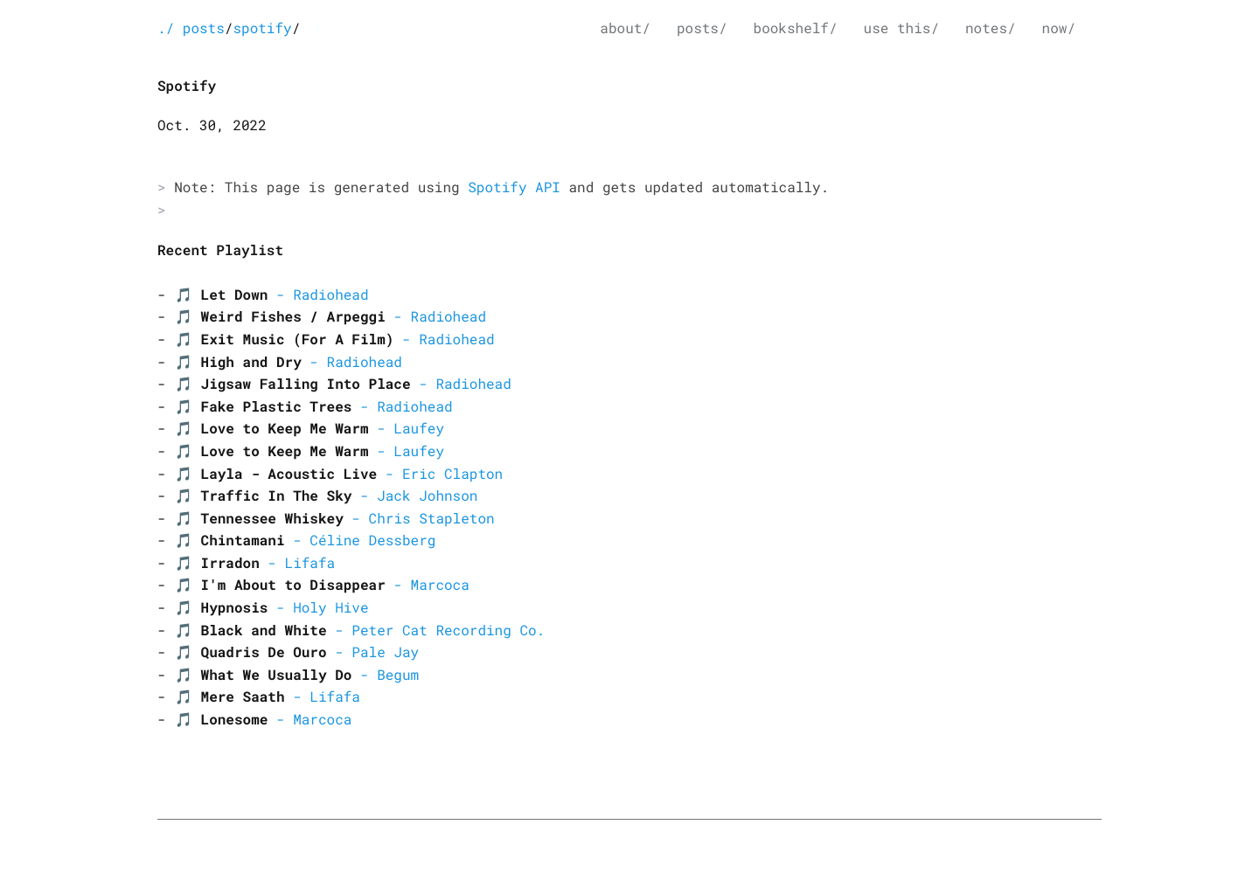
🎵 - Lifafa (255, 563)
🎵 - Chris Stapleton (335, 518)
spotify (262, 28)
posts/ (702, 28)
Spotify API (514, 187)
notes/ (990, 28)
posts (204, 28)
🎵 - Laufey (309, 428)
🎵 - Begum (297, 675)
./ (165, 28)
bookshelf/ (796, 28)
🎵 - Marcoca (322, 585)
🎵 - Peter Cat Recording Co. (360, 630)
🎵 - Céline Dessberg (305, 540)
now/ (1058, 28)
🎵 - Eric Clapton (339, 474)
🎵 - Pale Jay (297, 652)
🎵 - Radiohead (272, 295)
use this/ (901, 28)
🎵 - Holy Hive (272, 608)
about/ (625, 28)
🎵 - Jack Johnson (326, 496)
